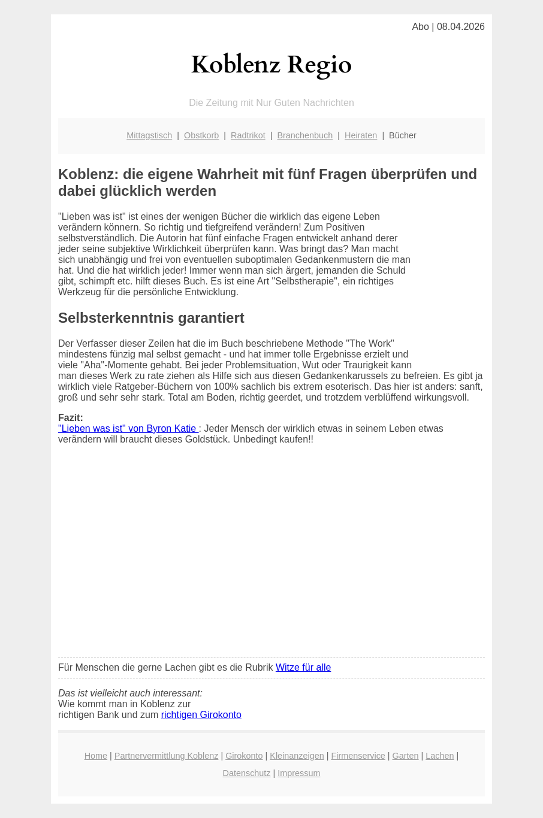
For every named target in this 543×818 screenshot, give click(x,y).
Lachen (440, 756)
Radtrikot (248, 135)
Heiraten (361, 135)
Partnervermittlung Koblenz (166, 756)
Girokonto (244, 756)
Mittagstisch (149, 135)
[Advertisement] (271, 559)
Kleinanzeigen (297, 756)
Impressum (298, 773)
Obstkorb (201, 135)
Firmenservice (358, 756)
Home (96, 756)
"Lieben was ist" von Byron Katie (128, 428)
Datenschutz (247, 773)
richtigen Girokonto (201, 715)
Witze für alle (303, 667)
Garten (406, 756)
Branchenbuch (305, 135)
